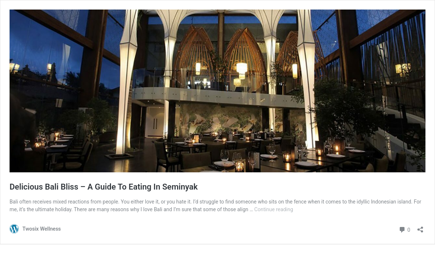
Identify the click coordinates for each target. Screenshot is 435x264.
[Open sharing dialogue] (420, 227)
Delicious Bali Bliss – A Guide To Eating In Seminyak (104, 186)
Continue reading (273, 209)
